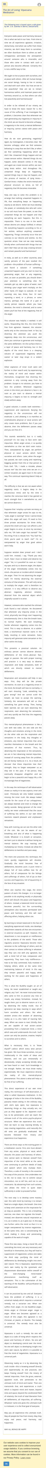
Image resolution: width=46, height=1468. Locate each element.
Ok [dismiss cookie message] (6, 1464)
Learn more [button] (25, 1458)
